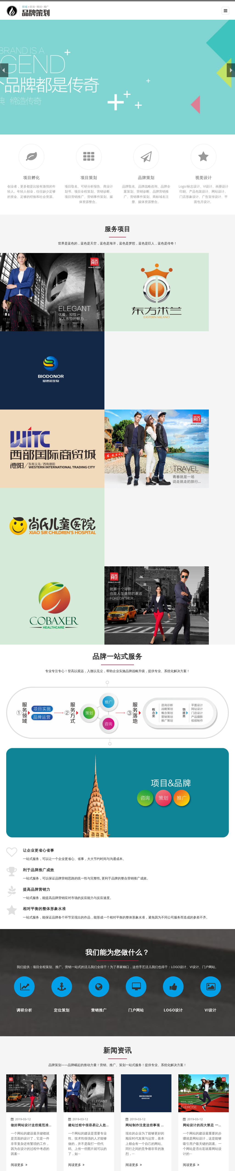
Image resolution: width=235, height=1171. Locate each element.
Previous (5, 1012)
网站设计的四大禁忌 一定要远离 (207, 909)
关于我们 (15, 1077)
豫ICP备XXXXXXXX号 (147, 1164)
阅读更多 (19, 949)
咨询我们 (209, 1044)
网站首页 (90, 1088)
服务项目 (117, 228)
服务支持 (90, 1126)
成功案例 (90, 1111)
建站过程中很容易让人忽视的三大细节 (97, 909)
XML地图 (171, 1164)
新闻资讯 (117, 834)
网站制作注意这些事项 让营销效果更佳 (155, 909)
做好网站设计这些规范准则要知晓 (36, 909)
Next (229, 1012)
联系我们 (90, 1134)
